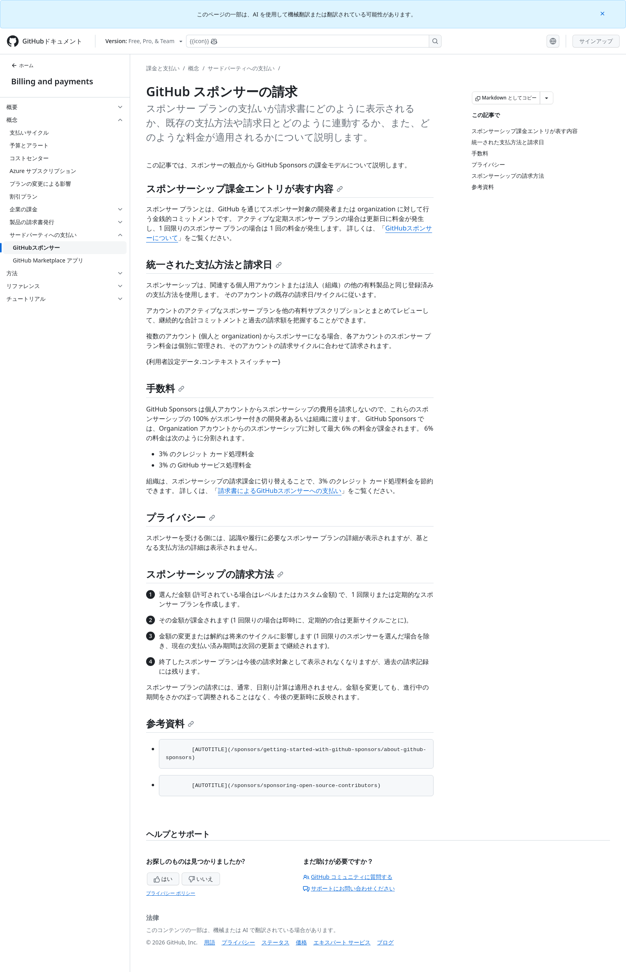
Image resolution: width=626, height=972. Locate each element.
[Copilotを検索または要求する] (314, 41)
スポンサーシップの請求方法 (214, 573)
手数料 (165, 388)
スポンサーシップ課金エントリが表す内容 (244, 188)
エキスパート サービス (342, 942)
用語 (209, 942)
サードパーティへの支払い (241, 68)
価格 (301, 942)
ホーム (22, 65)
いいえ (200, 879)
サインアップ (596, 41)
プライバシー (180, 517)
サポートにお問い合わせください (349, 888)
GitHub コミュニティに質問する (347, 877)
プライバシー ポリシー (170, 893)
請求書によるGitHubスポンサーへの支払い (279, 490)
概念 (193, 68)
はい (163, 879)
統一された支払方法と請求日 (214, 264)
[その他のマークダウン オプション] (546, 97)
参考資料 (170, 723)
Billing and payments (52, 81)
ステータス (275, 942)
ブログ (385, 942)
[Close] (603, 13)
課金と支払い (163, 68)
